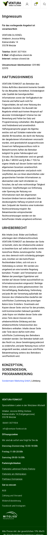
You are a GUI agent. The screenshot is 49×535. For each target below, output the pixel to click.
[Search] (44, 4)
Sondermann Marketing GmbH (16, 381)
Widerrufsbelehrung (11, 500)
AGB (4, 490)
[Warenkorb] (36, 4)
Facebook (6, 505)
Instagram (20, 505)
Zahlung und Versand (12, 495)
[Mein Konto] (27, 4)
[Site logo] (12, 4)
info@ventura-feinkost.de (15, 428)
